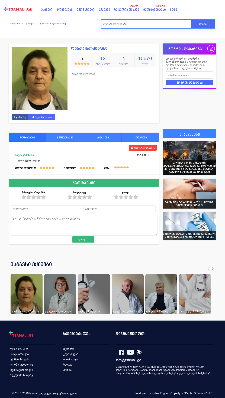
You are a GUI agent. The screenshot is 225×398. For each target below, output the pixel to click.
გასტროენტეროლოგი (83, 73)
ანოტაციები (85, 9)
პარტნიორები (19, 354)
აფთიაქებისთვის (21, 370)
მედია (67, 370)
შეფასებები (27, 137)
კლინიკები (65, 9)
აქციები (104, 9)
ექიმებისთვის (19, 359)
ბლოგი (68, 364)
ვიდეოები (140, 137)
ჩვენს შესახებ (19, 349)
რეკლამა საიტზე (21, 375)
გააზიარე (20, 117)
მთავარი (15, 23)
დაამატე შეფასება (143, 147)
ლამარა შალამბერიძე (53, 23)
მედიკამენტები (154, 9)
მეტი (173, 9)
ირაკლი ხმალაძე (157, 311)
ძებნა (203, 24)
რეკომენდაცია (42, 117)
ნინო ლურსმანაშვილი (194, 311)
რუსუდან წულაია (89, 311)
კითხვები (103, 137)
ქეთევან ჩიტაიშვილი (58, 311)
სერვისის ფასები (126, 9)
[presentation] (209, 269)
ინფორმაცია (65, 137)
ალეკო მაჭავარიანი (124, 311)
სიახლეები (189, 134)
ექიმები (46, 9)
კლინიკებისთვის (21, 364)
